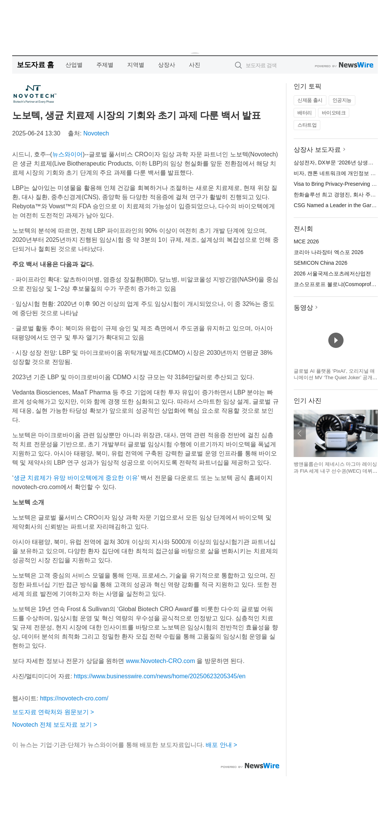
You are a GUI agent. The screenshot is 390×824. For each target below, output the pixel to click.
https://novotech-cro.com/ (74, 698)
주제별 (104, 64)
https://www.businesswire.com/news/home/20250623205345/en (160, 676)
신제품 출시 (310, 100)
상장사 (166, 64)
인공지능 (342, 100)
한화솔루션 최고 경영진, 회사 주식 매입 (341, 195)
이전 (300, 433)
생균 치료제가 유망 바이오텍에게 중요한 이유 (76, 478)
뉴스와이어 (67, 154)
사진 (194, 64)
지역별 (135, 64)
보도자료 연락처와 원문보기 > (53, 712)
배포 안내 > (221, 745)
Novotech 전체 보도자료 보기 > (54, 724)
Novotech (96, 133)
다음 (372, 433)
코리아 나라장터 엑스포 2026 (328, 252)
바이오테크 (334, 113)
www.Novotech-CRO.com (160, 661)
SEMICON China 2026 (320, 263)
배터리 (304, 113)
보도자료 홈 (35, 65)
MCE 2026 (306, 241)
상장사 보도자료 (317, 149)
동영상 (303, 307)
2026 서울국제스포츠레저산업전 (332, 273)
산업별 (74, 64)
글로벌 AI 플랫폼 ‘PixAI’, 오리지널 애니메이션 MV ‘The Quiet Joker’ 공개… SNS (335, 377)
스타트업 (306, 125)
